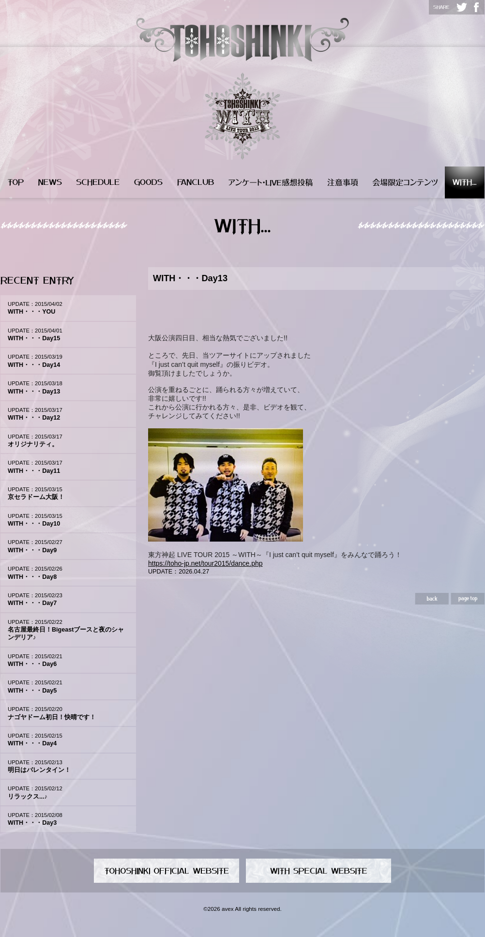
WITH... (465, 182)
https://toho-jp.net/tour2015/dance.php (205, 563)
